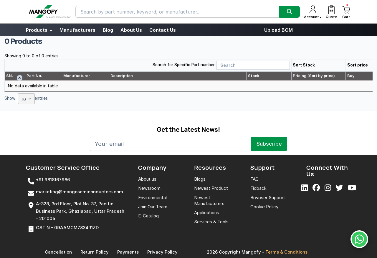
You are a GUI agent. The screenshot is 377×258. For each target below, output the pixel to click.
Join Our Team (152, 206)
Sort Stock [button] (304, 65)
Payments (128, 252)
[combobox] (26, 98)
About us (147, 179)
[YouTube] (352, 188)
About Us (131, 30)
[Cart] (346, 12)
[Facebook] (316, 188)
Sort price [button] (357, 65)
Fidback (258, 188)
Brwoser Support (267, 197)
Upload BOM (278, 30)
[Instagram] (328, 188)
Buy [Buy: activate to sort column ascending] (351, 75)
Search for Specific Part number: (184, 64)
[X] (339, 188)
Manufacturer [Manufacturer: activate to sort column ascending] (76, 75)
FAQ (254, 179)
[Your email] (170, 144)
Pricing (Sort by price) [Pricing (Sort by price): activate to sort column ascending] (314, 75)
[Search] (289, 12)
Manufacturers (77, 30)
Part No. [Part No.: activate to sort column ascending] (34, 75)
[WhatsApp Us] (359, 239)
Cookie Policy (264, 206)
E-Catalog (148, 216)
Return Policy (94, 252)
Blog (108, 30)
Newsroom (149, 188)
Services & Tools (211, 221)
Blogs (200, 179)
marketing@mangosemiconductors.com (79, 191)
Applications (206, 212)
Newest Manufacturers (209, 200)
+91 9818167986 (53, 179)
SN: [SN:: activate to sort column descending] (9, 75)
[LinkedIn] (304, 188)
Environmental (152, 197)
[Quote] (331, 12)
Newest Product (211, 188)
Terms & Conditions (286, 252)
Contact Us (162, 30)
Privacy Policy (162, 252)
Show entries (26, 98)
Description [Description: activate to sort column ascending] (121, 75)
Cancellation (58, 252)
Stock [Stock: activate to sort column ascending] (253, 75)
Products (39, 30)
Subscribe (269, 144)
